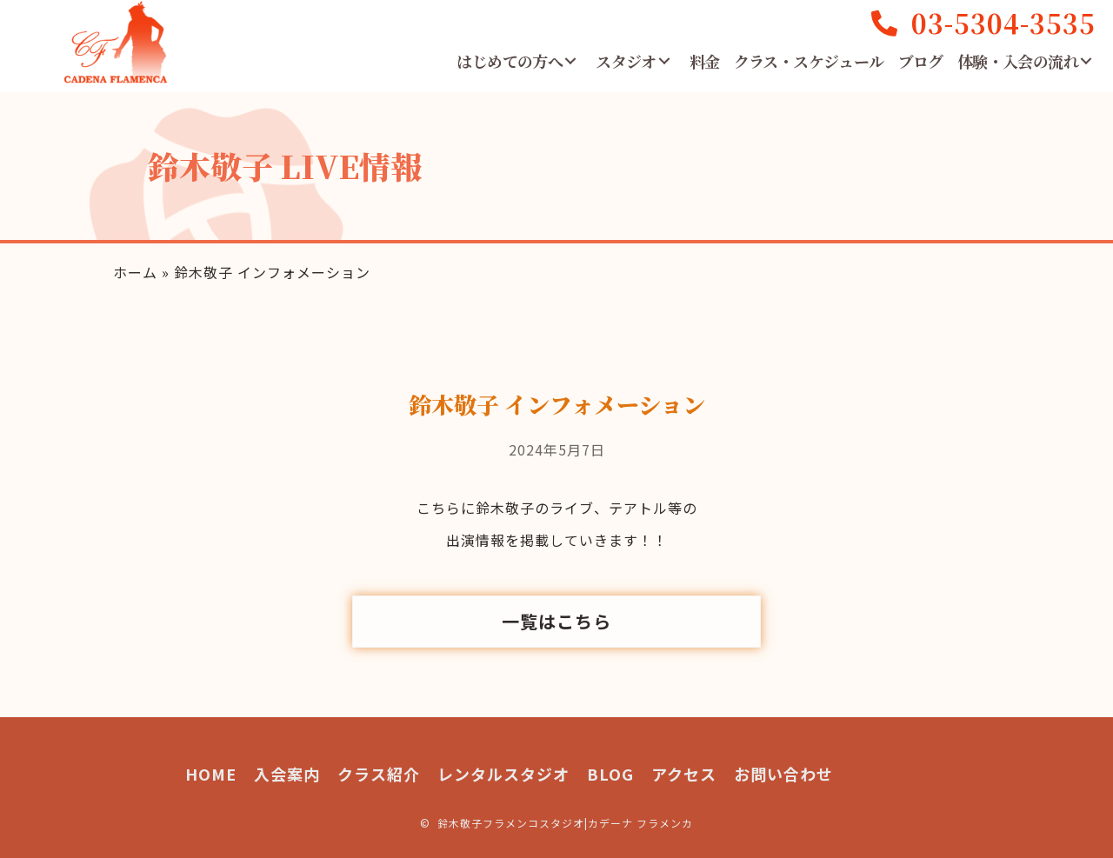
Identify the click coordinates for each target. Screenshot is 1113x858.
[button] (570, 61)
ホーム (135, 272)
